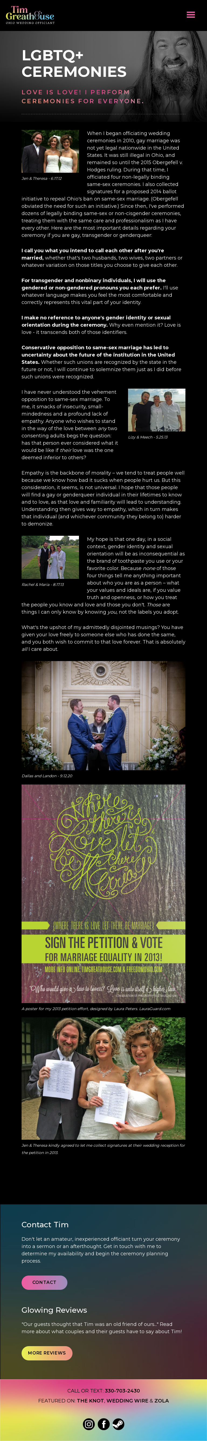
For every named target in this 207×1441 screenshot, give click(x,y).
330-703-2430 (122, 1391)
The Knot (90, 1401)
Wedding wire (127, 1401)
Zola (161, 1401)
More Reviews (47, 1353)
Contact (44, 1282)
